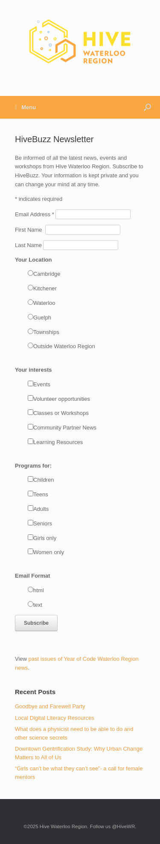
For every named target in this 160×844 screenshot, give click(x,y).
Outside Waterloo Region (64, 346)
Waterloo (44, 303)
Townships (46, 332)
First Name (30, 230)
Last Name (29, 245)
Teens (40, 494)
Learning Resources (58, 442)
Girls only (44, 538)
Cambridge (47, 274)
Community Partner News (64, 427)
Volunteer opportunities (61, 399)
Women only (48, 552)
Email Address (35, 214)
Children (43, 480)
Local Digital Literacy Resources (54, 718)
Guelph (42, 317)
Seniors (42, 523)
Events (41, 384)
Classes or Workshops (61, 413)
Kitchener (45, 288)
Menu (25, 107)
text (37, 605)
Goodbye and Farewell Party (50, 706)
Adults (41, 509)
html (38, 590)
